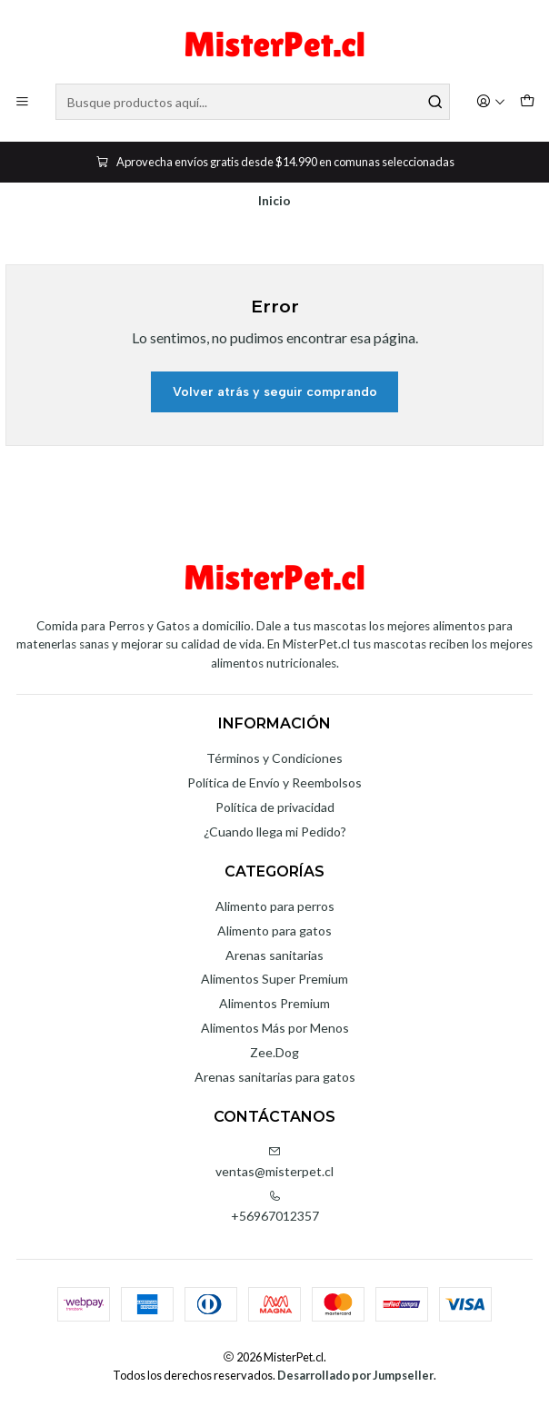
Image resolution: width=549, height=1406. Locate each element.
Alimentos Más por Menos (275, 1027)
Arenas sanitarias (274, 955)
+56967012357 (275, 1206)
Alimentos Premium (274, 1003)
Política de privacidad (274, 807)
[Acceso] (491, 102)
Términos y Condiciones (274, 758)
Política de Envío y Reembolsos (274, 782)
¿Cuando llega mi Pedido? (275, 831)
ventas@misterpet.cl (274, 1162)
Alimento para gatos (274, 930)
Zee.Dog (274, 1052)
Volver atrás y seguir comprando (275, 392)
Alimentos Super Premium (274, 978)
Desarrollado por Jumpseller (355, 1375)
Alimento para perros (274, 906)
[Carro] (527, 102)
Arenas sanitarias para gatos (275, 1076)
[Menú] (22, 102)
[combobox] (252, 102)
